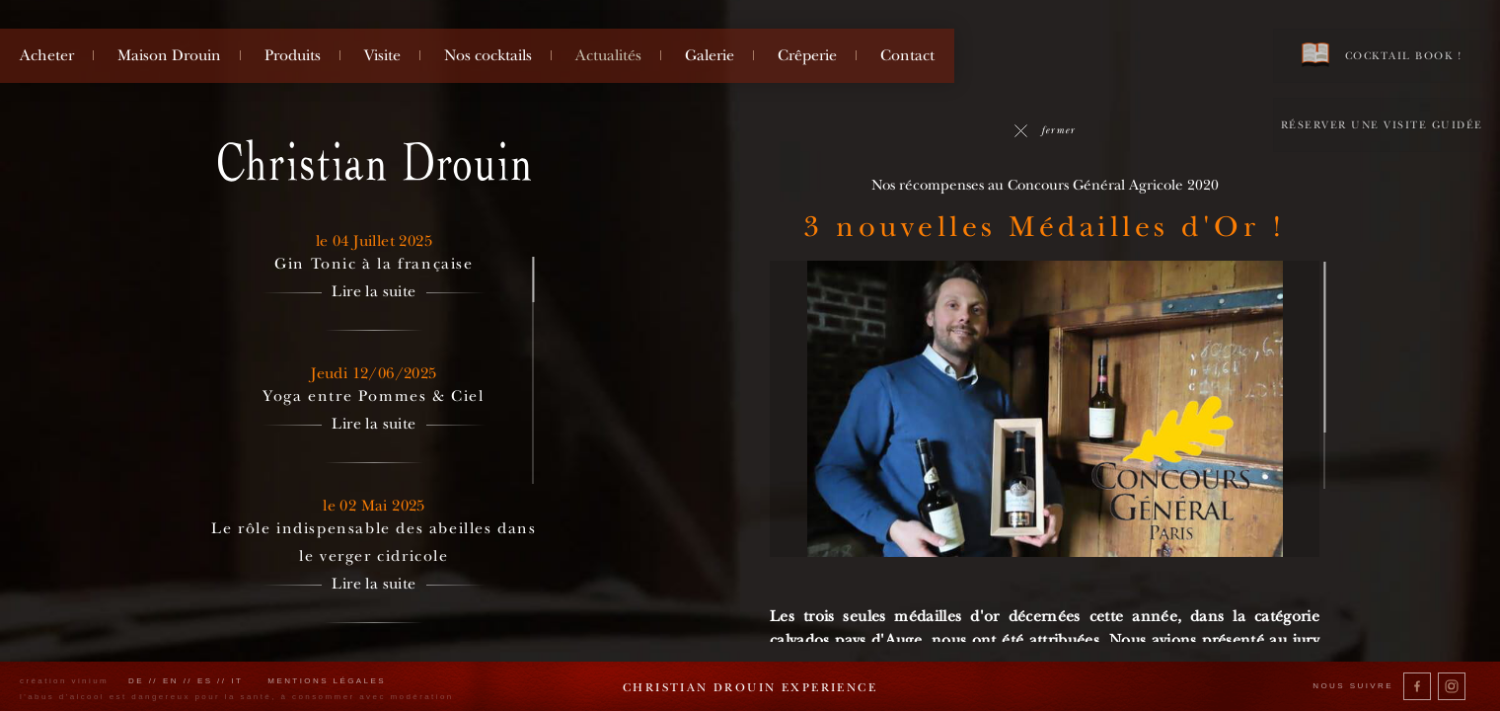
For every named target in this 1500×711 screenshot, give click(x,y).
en (171, 680)
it (237, 680)
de (136, 680)
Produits (292, 55)
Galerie (709, 55)
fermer (1044, 129)
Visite (382, 55)
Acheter (47, 55)
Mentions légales (326, 680)
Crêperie (807, 55)
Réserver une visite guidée (1382, 124)
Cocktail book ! (1381, 55)
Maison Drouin (169, 55)
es (205, 680)
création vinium (64, 680)
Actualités (608, 55)
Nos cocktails (488, 55)
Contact (907, 55)
